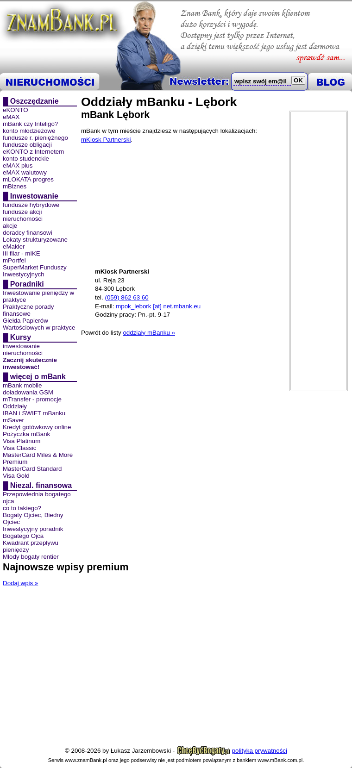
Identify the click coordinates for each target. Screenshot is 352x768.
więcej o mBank (38, 377)
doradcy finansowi (27, 232)
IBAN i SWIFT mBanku (34, 413)
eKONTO (15, 109)
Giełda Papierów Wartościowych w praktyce (39, 324)
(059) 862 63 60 (126, 297)
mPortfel (14, 260)
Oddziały (15, 406)
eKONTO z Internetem (33, 151)
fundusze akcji (22, 211)
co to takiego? (22, 508)
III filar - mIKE (21, 253)
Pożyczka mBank (26, 434)
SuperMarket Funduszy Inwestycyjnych (35, 271)
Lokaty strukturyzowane (35, 239)
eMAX (11, 116)
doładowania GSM (28, 392)
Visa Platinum (21, 440)
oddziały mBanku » (149, 332)
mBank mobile (22, 385)
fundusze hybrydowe (31, 204)
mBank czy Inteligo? (30, 123)
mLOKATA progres (28, 179)
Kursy (20, 337)
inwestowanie (21, 346)
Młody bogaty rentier (31, 556)
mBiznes (14, 186)
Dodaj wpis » (20, 583)
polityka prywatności (259, 750)
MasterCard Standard (32, 468)
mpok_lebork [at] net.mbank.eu (158, 306)
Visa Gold (16, 475)
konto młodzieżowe (29, 130)
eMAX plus (17, 165)
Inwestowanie (34, 196)
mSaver (13, 420)
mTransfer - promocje (32, 399)
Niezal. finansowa (41, 485)
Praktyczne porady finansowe (28, 310)
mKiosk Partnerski (106, 139)
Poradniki (27, 284)
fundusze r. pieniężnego (35, 137)
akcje (10, 225)
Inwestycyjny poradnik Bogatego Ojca (33, 532)
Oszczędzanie (34, 101)
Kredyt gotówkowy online (37, 427)
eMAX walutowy (25, 172)
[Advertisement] (318, 251)
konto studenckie (26, 158)
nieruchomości (23, 218)
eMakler (14, 246)
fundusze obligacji (27, 144)
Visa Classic (19, 447)
